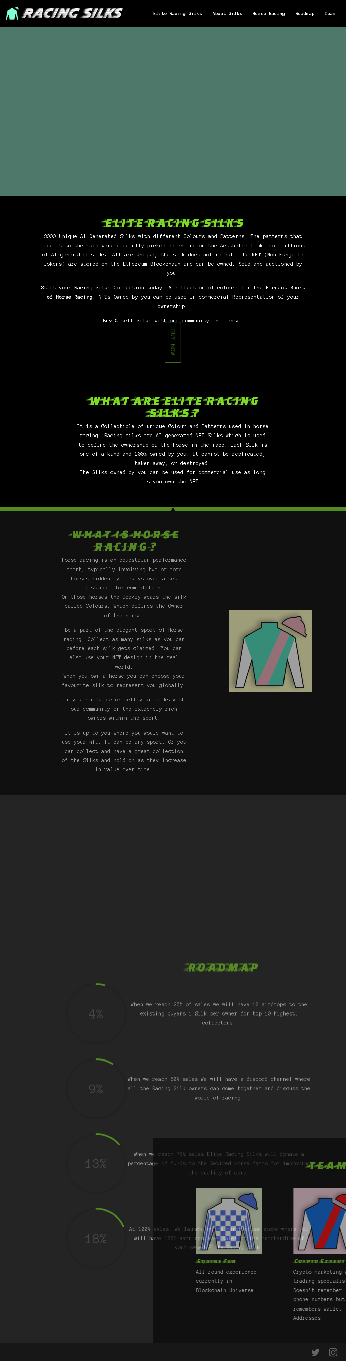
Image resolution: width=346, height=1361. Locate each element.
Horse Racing (269, 13)
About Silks (227, 13)
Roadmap (305, 13)
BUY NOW (173, 342)
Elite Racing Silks (177, 13)
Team (330, 13)
